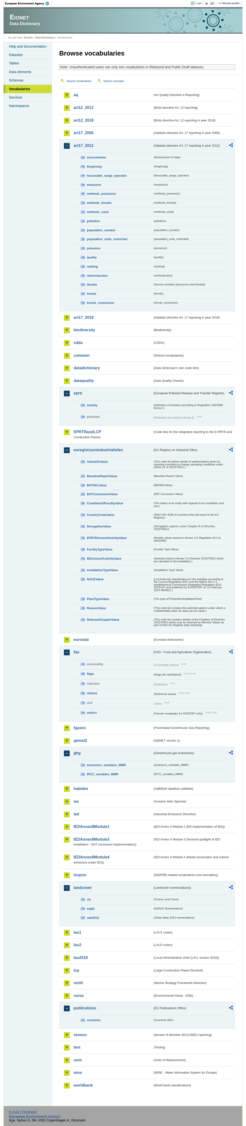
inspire (80, 875)
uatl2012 (93, 918)
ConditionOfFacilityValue (105, 503)
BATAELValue (96, 485)
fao (76, 652)
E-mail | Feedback (23, 1112)
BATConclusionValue (102, 494)
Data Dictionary (44, 37)
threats (92, 284)
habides (81, 789)
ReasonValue (96, 608)
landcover (83, 888)
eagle (91, 908)
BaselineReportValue (102, 476)
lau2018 (81, 958)
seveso (80, 1035)
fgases (80, 728)
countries (94, 1020)
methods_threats (99, 203)
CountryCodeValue (100, 515)
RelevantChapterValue (103, 619)
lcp (76, 970)
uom (78, 1060)
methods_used (97, 212)
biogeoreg (94, 166)
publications (85, 1008)
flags (90, 674)
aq (76, 95)
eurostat (81, 640)
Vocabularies (19, 89)
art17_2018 (83, 317)
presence (93, 248)
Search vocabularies (78, 81)
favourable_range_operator (107, 175)
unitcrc (92, 712)
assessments (96, 157)
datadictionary (87, 368)
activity (92, 405)
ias (76, 801)
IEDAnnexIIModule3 (91, 839)
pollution (93, 221)
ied (76, 814)
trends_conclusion (100, 303)
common (82, 355)
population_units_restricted (107, 239)
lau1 (77, 932)
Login (198, 3)
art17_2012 (83, 146)
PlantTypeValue (98, 599)
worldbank (83, 1085)
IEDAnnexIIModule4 (91, 857)
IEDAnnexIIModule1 (91, 827)
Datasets (16, 55)
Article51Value (97, 461)
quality (92, 257)
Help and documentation (27, 46)
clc (89, 899)
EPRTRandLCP (87, 432)
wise (78, 1072)
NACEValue (95, 579)
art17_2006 (83, 133)
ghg (77, 753)
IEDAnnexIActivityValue (104, 558)
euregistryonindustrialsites (98, 450)
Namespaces (19, 106)
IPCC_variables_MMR (102, 774)
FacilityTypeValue (99, 549)
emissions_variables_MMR (106, 765)
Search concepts (113, 81)
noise (79, 996)
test (77, 1047)
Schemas (16, 80)
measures (94, 185)
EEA (28, 3)
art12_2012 (83, 108)
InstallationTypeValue (102, 570)
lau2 (77, 945)
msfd (78, 983)
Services (15, 97)
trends (91, 293)
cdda (78, 343)
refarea (92, 693)
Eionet (28, 37)
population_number (101, 230)
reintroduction (97, 275)
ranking (92, 266)
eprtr (78, 393)
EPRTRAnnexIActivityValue (107, 538)
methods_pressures (101, 193)
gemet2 (80, 740)
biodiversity (84, 330)
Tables (14, 63)
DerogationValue (99, 526)
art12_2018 (83, 120)
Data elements (20, 72)
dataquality (84, 381)
